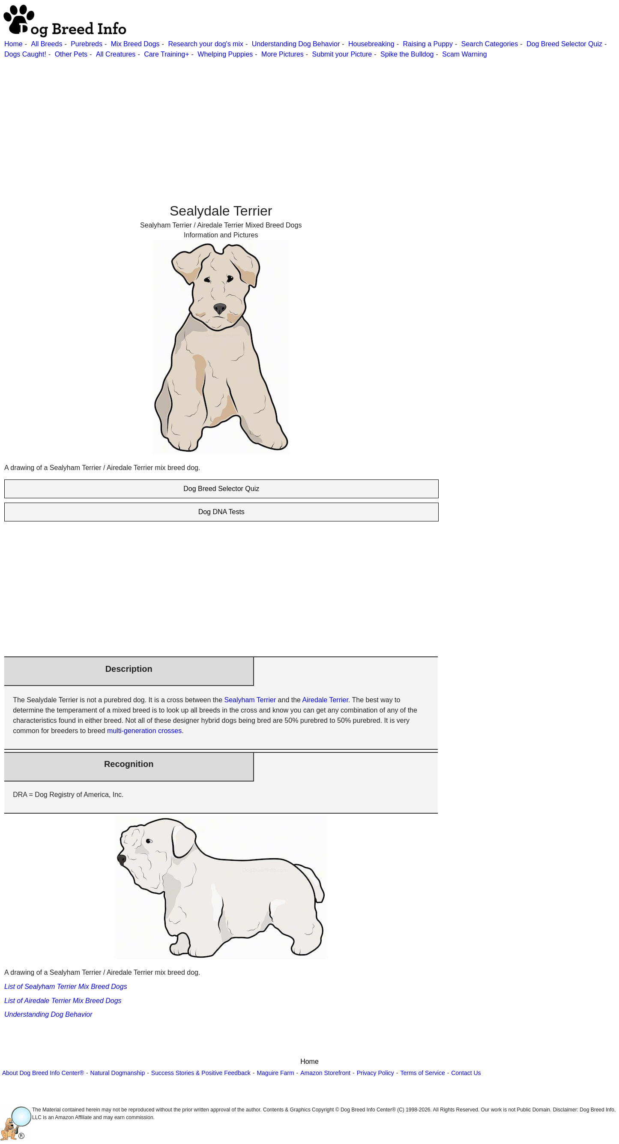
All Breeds (46, 44)
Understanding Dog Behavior (296, 44)
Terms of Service (422, 1072)
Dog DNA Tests (221, 511)
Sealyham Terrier (250, 700)
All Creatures (115, 54)
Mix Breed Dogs (135, 44)
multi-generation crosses (144, 730)
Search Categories (489, 44)
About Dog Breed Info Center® (43, 1072)
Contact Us (466, 1072)
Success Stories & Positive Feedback (201, 1072)
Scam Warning (464, 54)
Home (13, 44)
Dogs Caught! (25, 54)
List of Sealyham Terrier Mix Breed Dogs (65, 986)
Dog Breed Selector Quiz (564, 44)
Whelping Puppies (225, 54)
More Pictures (282, 54)
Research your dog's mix (205, 44)
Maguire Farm (275, 1072)
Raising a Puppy (428, 44)
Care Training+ (166, 54)
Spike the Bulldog (407, 54)
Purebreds (86, 44)
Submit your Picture (342, 54)
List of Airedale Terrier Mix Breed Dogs (63, 1000)
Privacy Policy (375, 1072)
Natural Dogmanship (117, 1072)
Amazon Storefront (325, 1072)
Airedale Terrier (325, 700)
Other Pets (71, 54)
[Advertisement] (257, 120)
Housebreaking (371, 44)
